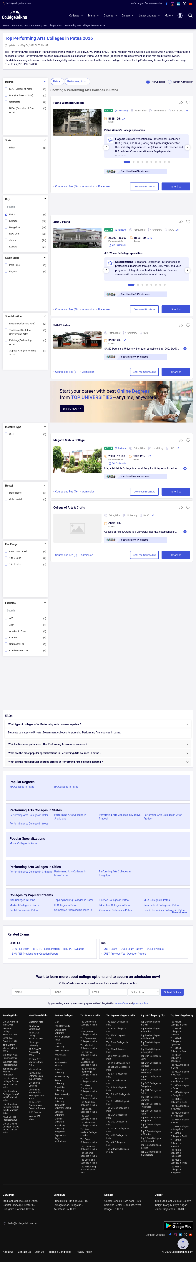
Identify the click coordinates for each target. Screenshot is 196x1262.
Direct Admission (179, 81)
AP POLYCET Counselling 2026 (35, 1052)
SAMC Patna (61, 325)
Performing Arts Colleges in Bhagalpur (115, 873)
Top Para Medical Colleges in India (88, 1132)
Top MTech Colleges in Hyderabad (176, 1041)
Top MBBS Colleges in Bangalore (176, 1169)
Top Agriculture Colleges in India (88, 1103)
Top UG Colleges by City (153, 1015)
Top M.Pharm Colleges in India (117, 1150)
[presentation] (106, 147)
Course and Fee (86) (67, 186)
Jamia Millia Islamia (60, 1064)
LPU (56, 1022)
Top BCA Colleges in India (116, 1030)
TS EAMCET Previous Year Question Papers (37, 1105)
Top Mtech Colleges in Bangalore (176, 1058)
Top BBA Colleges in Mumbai (151, 1098)
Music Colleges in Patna (23, 843)
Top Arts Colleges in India (88, 1080)
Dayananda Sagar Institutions (60, 1138)
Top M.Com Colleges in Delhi (179, 1100)
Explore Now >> (71, 408)
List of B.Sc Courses (34, 1084)
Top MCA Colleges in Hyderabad (180, 1080)
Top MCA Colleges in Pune (180, 1087)
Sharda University (59, 1071)
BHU (56, 1058)
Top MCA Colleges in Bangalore (180, 1094)
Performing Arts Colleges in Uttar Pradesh (163, 816)
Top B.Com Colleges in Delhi (151, 1126)
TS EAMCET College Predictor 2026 (36, 1035)
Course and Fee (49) (67, 309)
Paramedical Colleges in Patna (161, 905)
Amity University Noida (62, 1038)
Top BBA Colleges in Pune (151, 1112)
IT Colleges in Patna (65, 905)
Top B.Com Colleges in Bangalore (151, 1153)
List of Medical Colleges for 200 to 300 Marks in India (11, 1128)
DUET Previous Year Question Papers (125, 953)
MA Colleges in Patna (22, 786)
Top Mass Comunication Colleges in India (88, 1088)
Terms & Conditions (60, 1251)
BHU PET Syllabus (73, 948)
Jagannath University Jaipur (62, 1106)
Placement (104, 186)
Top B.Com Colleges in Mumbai (151, 1133)
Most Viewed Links (38, 1015)
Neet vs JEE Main (34, 1118)
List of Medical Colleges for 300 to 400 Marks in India (11, 1083)
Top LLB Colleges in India (116, 1082)
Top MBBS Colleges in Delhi (179, 1135)
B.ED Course (35, 1112)
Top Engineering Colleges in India (88, 1023)
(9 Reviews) (121, 448)
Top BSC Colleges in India (116, 1037)
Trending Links (10, 1015)
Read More (185, 348)
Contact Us (24, 1251)
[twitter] (184, 4)
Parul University (62, 1026)
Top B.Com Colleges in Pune (151, 1146)
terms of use (121, 1003)
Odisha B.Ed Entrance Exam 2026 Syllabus (36, 1076)
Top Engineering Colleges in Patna (74, 900)
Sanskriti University (59, 1113)
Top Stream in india (90, 1015)
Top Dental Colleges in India (88, 1141)
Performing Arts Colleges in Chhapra (31, 871)
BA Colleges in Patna (66, 786)
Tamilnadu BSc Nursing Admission (10, 1071)
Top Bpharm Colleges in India (118, 1068)
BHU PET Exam (20, 948)
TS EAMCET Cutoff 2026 (35, 1027)
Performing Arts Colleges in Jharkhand (70, 816)
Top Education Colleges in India (88, 1147)
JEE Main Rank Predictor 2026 (10, 1063)
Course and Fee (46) (67, 491)
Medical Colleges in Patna (24, 905)
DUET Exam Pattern (132, 948)
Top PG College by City (182, 1015)
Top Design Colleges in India (88, 1110)
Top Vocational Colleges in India (88, 1161)
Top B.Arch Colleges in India (117, 1057)
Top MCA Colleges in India (116, 1116)
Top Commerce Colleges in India (88, 1040)
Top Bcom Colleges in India (117, 1044)
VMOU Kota (60, 1054)
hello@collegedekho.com (18, 3)
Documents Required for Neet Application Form (37, 1094)
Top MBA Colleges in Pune (180, 1121)
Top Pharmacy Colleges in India (88, 1124)
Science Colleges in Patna (114, 900)
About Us (8, 1251)
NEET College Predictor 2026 (10, 1118)
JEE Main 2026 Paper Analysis (10, 1056)
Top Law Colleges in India (88, 1117)
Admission (88, 186)
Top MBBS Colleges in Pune (179, 1161)
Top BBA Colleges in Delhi (151, 1092)
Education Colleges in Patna (115, 905)
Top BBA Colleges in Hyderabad (151, 1105)
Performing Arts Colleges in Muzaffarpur (70, 873)
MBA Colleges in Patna (157, 900)
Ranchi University (59, 1082)
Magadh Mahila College (69, 440)
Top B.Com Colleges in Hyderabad (151, 1139)
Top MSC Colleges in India (116, 1123)
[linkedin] (178, 4)
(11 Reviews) (121, 110)
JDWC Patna (61, 222)
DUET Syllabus (155, 948)
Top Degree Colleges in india (120, 1015)
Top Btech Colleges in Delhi (150, 1023)
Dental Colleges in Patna (24, 910)
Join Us (39, 1251)
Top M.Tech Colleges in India (117, 1109)
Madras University (59, 1045)
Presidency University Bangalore (59, 1128)
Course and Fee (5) (66, 555)
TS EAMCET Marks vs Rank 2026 (36, 1062)
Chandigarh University (34, 1044)
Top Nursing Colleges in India (88, 1097)
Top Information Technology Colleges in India (88, 1071)
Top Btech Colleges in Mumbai (150, 1030)
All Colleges (154, 81)
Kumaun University (59, 1099)
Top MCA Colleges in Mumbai (180, 1073)
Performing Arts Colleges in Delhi (29, 815)
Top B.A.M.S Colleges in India (118, 1096)
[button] (188, 103)
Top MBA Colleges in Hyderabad (180, 1114)
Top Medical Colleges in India (88, 1047)
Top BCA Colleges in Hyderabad (151, 1071)
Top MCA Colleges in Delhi (180, 1066)
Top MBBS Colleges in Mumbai (176, 1143)
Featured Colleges (63, 1015)
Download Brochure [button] (144, 186)
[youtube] (190, 4)
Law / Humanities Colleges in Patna (164, 910)
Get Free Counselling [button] (144, 372)
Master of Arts (36, 1022)
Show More (178, 912)
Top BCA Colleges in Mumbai (151, 1064)
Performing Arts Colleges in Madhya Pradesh (119, 816)
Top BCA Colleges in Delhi (151, 1057)
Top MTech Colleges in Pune (179, 1049)
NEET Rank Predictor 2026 (10, 1040)
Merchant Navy (36, 1069)
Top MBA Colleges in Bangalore (180, 1128)
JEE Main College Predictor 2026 (10, 1031)
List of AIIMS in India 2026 (10, 1023)
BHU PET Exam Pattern (46, 948)
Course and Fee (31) (67, 371)
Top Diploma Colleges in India (88, 1154)
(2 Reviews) (121, 230)
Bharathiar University (59, 1089)
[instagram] (172, 4)
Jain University (61, 1076)
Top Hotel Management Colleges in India (88, 1062)
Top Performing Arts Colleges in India (88, 1169)
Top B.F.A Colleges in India (116, 1089)
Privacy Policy (84, 1251)
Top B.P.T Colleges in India (116, 1075)
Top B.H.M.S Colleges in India (118, 1102)
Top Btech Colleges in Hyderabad (150, 1037)
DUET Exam (110, 948)
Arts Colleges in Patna (22, 900)
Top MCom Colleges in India (117, 1130)
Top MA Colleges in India (115, 1144)
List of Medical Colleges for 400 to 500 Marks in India (11, 1096)
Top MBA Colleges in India (116, 1137)
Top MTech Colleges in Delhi (179, 1023)
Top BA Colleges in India (118, 1063)
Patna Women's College (68, 103)
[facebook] (167, 4)
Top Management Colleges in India (88, 1031)
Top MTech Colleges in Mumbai (176, 1031)
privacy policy (140, 1003)
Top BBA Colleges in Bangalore (151, 1119)
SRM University (61, 1050)
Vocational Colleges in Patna (115, 910)
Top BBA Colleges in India (116, 1050)
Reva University (61, 1094)
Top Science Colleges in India (88, 1053)
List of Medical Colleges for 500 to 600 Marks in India (11, 1108)
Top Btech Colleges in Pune (150, 1044)
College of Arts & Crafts (69, 507)
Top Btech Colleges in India (117, 1023)
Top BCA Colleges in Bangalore (151, 1085)
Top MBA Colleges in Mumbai (180, 1107)
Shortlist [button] (176, 186)
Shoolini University (59, 1120)
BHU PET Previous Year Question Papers (35, 953)
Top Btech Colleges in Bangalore (150, 1050)
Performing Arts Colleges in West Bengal (29, 825)
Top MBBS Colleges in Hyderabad (176, 1153)
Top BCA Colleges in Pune (151, 1078)
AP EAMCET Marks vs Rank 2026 (10, 1048)
